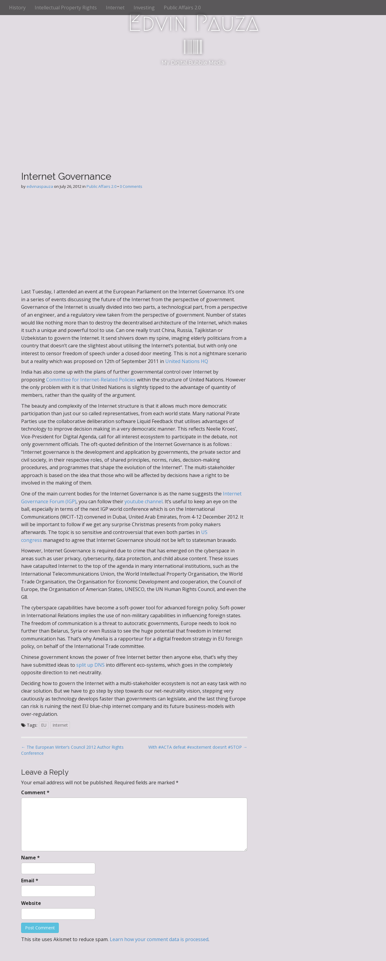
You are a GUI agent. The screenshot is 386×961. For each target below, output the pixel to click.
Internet (115, 7)
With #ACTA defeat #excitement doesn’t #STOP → (197, 747)
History (17, 7)
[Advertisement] (193, 110)
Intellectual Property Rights (66, 7)
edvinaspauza (40, 186)
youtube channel (144, 501)
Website (31, 903)
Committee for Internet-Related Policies (91, 379)
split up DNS (90, 665)
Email (29, 880)
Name (30, 857)
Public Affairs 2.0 (182, 7)
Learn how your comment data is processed (159, 939)
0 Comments (131, 186)
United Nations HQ (186, 361)
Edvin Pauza (193, 23)
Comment (35, 792)
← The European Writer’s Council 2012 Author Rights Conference (72, 750)
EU (43, 725)
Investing (144, 7)
